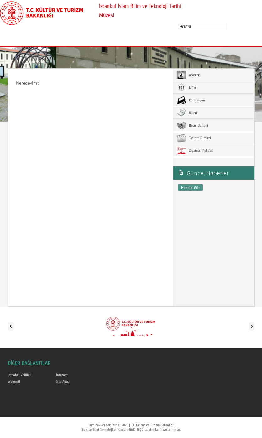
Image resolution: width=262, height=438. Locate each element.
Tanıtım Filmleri (193, 137)
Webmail (14, 381)
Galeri (186, 112)
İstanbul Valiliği (19, 375)
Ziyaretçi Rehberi (194, 150)
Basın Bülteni (192, 125)
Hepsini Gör (190, 187)
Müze (186, 87)
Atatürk (188, 74)
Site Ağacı (63, 381)
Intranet (62, 375)
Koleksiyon (190, 100)
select (227, 26)
